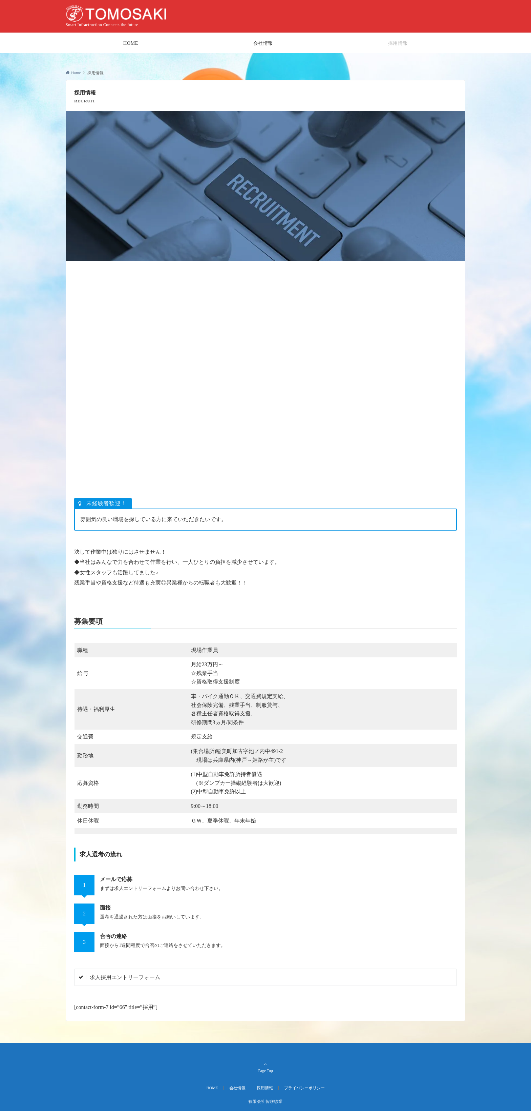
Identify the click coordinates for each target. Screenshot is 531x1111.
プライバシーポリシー (304, 1088)
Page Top (265, 1067)
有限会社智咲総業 (265, 1101)
